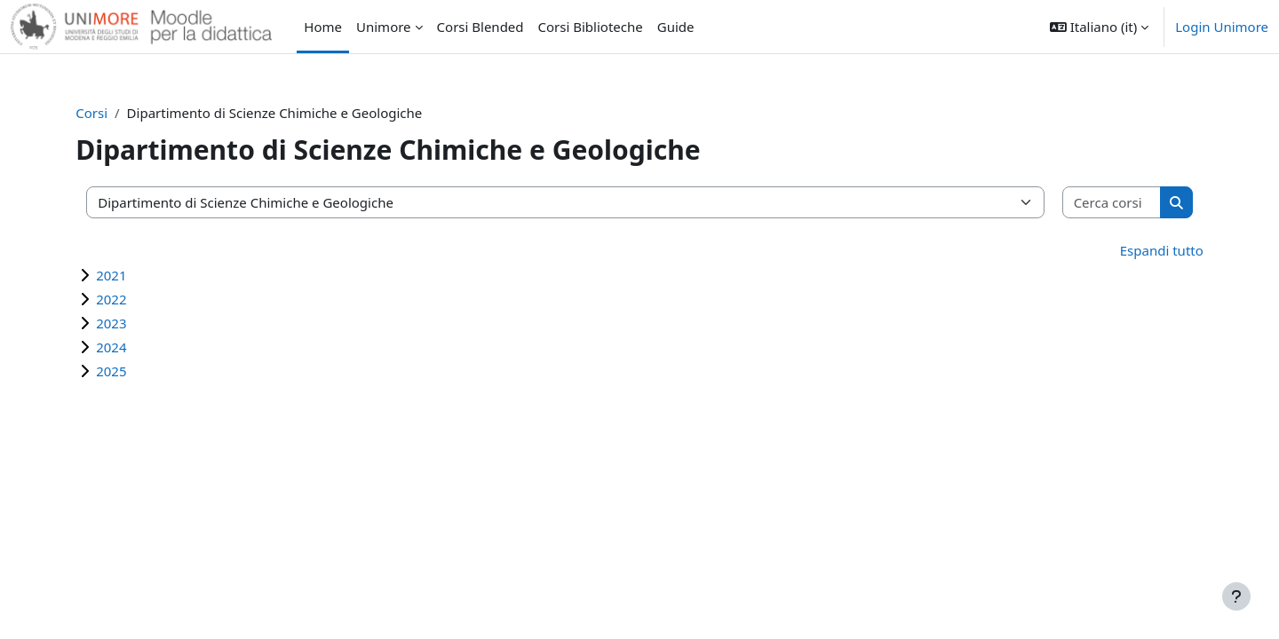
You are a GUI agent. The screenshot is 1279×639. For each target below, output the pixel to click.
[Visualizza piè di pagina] (1236, 596)
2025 (129, 371)
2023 (129, 323)
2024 (129, 347)
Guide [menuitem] (676, 27)
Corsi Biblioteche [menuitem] (590, 27)
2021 (129, 275)
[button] (1099, 26)
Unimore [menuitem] (383, 27)
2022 (129, 299)
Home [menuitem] (323, 27)
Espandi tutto (1144, 250)
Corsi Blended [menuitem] (480, 27)
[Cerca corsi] (1097, 202)
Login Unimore (1221, 27)
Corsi (109, 113)
